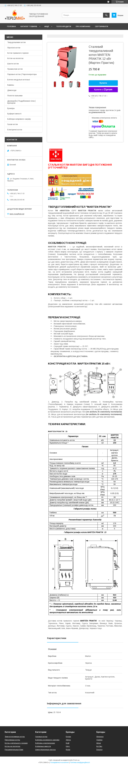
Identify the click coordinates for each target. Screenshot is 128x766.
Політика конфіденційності (80, 762)
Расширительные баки (14, 750)
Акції (46, 26)
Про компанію (83, 26)
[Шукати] (106, 15)
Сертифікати (101, 26)
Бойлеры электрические (45, 743)
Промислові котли (15, 69)
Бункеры (11, 108)
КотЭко (99, 746)
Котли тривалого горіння (17, 53)
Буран (68, 737)
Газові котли (12, 124)
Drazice (99, 750)
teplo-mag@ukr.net (17, 214)
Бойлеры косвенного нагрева (47, 740)
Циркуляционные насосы (45, 750)
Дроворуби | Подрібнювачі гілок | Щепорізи (21, 102)
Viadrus (99, 740)
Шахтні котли (13, 64)
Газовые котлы (41, 737)
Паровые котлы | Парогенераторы (22, 74)
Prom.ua (76, 760)
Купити (103, 83)
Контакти (12, 33)
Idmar (98, 743)
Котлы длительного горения (16, 743)
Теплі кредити (63, 26)
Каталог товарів (29, 26)
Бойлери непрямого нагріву (19, 119)
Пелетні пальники (14, 96)
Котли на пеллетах (15, 58)
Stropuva (99, 737)
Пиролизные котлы (12, 740)
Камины (10, 85)
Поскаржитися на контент (59, 762)
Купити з (103, 89)
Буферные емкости (43, 746)
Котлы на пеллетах (12, 746)
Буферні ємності (14, 114)
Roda (68, 750)
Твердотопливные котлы (15, 737)
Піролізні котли (13, 48)
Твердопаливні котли (16, 42)
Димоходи (11, 90)
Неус (68, 746)
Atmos (68, 740)
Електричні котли (14, 130)
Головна (11, 26)
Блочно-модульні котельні (18, 80)
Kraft (67, 743)
